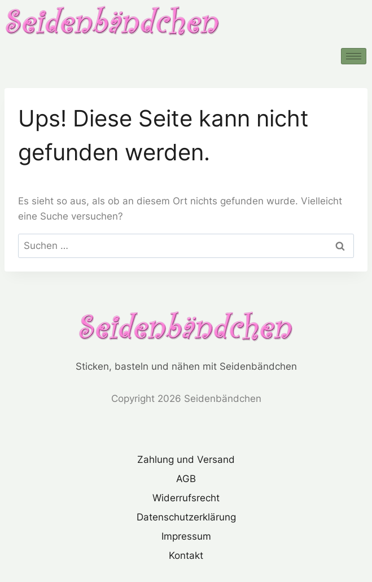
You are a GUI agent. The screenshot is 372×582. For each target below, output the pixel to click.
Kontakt (186, 555)
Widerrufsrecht (186, 498)
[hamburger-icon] (353, 56)
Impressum (186, 536)
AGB (186, 478)
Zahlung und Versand (186, 459)
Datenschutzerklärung (186, 517)
